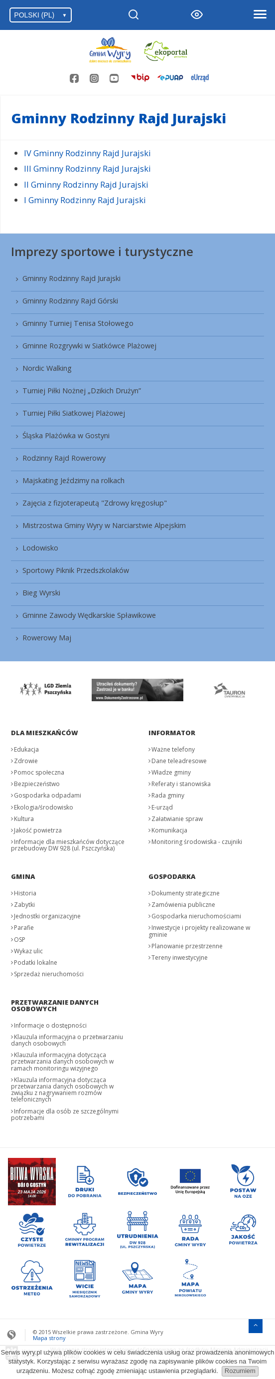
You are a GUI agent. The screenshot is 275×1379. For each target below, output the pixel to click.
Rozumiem (240, 1371)
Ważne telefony (173, 749)
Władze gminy (171, 772)
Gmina (23, 876)
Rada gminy (167, 795)
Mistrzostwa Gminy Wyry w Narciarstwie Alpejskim (104, 525)
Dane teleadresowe (179, 761)
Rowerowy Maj (46, 637)
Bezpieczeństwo (37, 784)
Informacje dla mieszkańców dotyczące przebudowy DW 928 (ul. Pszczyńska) (68, 844)
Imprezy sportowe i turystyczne (102, 251)
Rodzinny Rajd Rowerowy (64, 458)
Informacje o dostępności (50, 1025)
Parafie (24, 927)
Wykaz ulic (28, 951)
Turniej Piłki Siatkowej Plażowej (73, 413)
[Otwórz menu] (260, 15)
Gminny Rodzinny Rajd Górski (70, 300)
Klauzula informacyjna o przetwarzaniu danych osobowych (67, 1040)
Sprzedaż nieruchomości (49, 974)
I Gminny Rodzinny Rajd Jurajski (85, 200)
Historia (25, 893)
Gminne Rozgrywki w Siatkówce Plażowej (89, 345)
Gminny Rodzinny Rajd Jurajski (71, 278)
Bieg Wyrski (41, 592)
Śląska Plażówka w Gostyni (66, 435)
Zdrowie (26, 761)
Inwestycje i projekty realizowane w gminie (199, 930)
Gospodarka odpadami (47, 795)
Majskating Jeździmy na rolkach (73, 480)
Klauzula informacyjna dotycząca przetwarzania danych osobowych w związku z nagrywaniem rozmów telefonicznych (62, 1090)
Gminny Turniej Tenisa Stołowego (78, 323)
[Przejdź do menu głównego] (256, 1325)
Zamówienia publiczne (183, 904)
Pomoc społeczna (39, 772)
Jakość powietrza (38, 830)
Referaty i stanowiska (181, 784)
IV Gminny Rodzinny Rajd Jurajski (87, 153)
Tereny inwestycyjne (179, 957)
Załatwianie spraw (177, 819)
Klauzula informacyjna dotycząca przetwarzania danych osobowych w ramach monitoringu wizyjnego (62, 1061)
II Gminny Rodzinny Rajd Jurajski (86, 184)
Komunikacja (169, 830)
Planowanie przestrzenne (187, 946)
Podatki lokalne (35, 962)
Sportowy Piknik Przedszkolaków (75, 570)
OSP (19, 939)
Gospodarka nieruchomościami (196, 916)
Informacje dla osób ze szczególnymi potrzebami (65, 1114)
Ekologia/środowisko (43, 807)
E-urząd (162, 807)
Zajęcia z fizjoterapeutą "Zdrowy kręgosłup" (94, 503)
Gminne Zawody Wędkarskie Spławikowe (89, 615)
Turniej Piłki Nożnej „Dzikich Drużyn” (81, 390)
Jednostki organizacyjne (47, 916)
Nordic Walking (47, 368)
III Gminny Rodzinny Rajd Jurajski (87, 168)
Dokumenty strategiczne (185, 893)
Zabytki (24, 904)
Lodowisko (40, 547)
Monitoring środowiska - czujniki (196, 841)
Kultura (24, 819)
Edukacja (26, 749)
